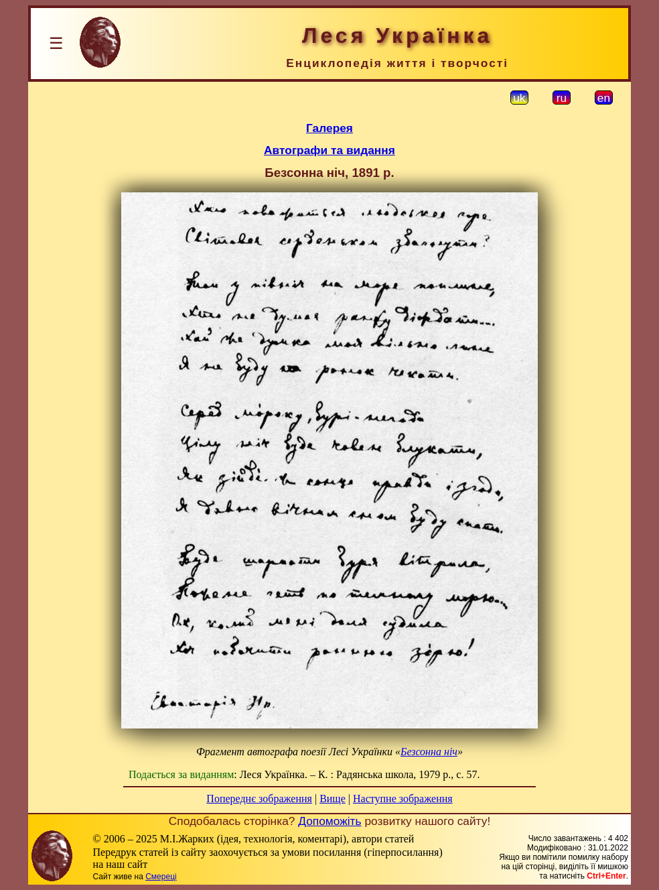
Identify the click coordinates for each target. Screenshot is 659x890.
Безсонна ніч (428, 751)
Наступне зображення (403, 798)
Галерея (329, 128)
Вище (332, 798)
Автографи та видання (329, 150)
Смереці (160, 876)
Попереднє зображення (259, 798)
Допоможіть (329, 821)
